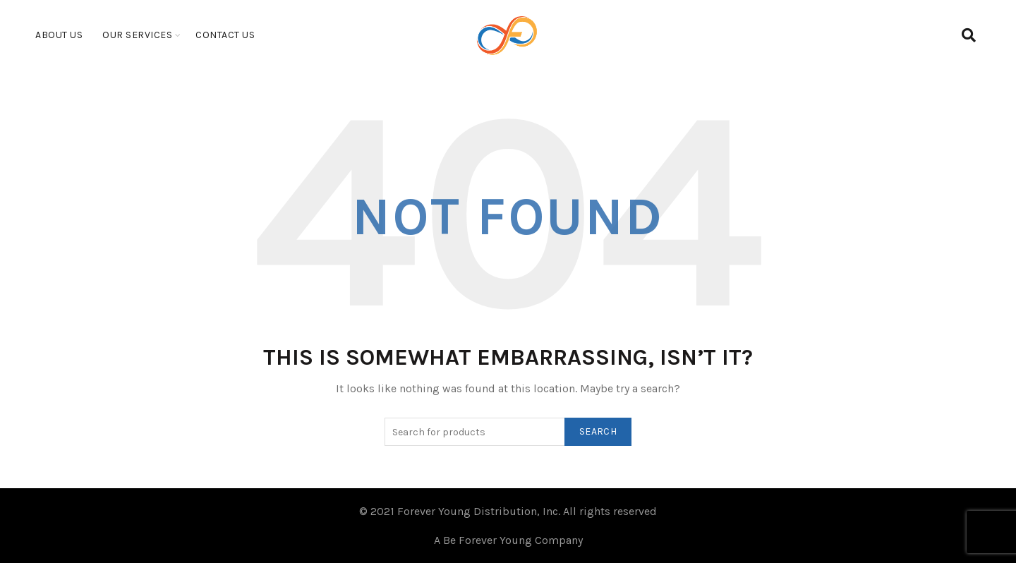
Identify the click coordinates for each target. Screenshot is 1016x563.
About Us (59, 35)
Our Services (137, 35)
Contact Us (225, 35)
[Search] (968, 35)
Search (598, 431)
